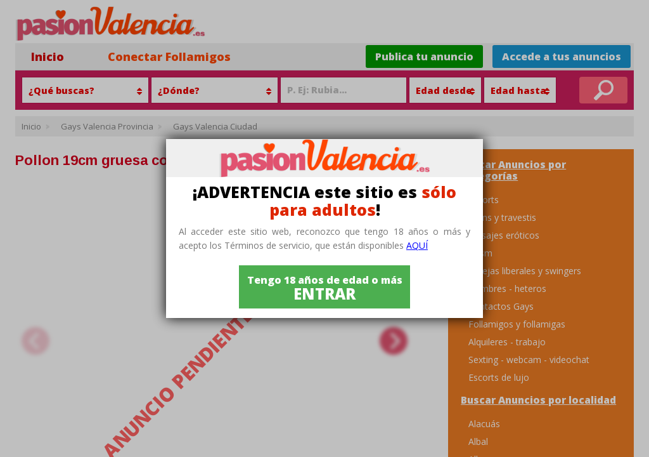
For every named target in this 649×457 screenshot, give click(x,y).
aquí (417, 245)
